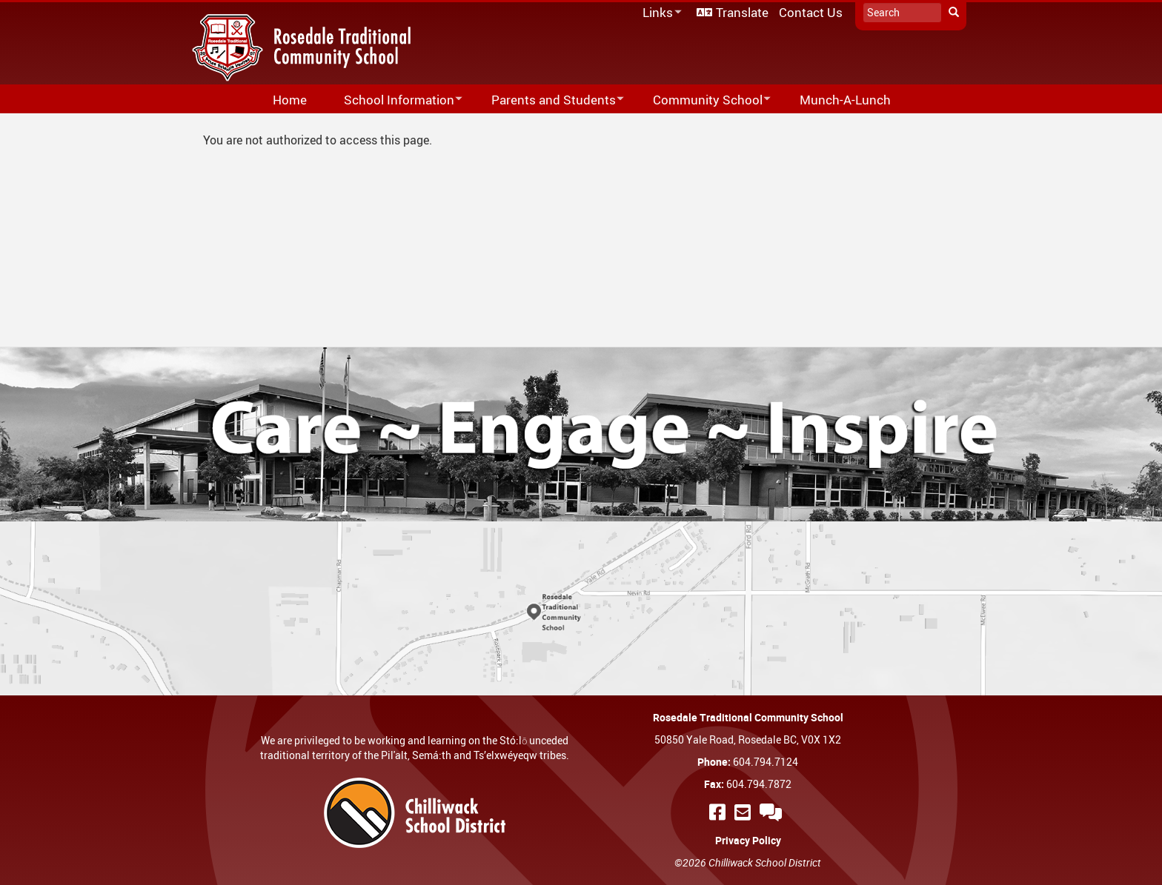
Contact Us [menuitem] (811, 12)
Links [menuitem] (659, 13)
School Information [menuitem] (393, 100)
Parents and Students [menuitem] (548, 100)
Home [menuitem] (290, 99)
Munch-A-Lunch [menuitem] (845, 99)
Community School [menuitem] (702, 100)
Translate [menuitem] (742, 12)
